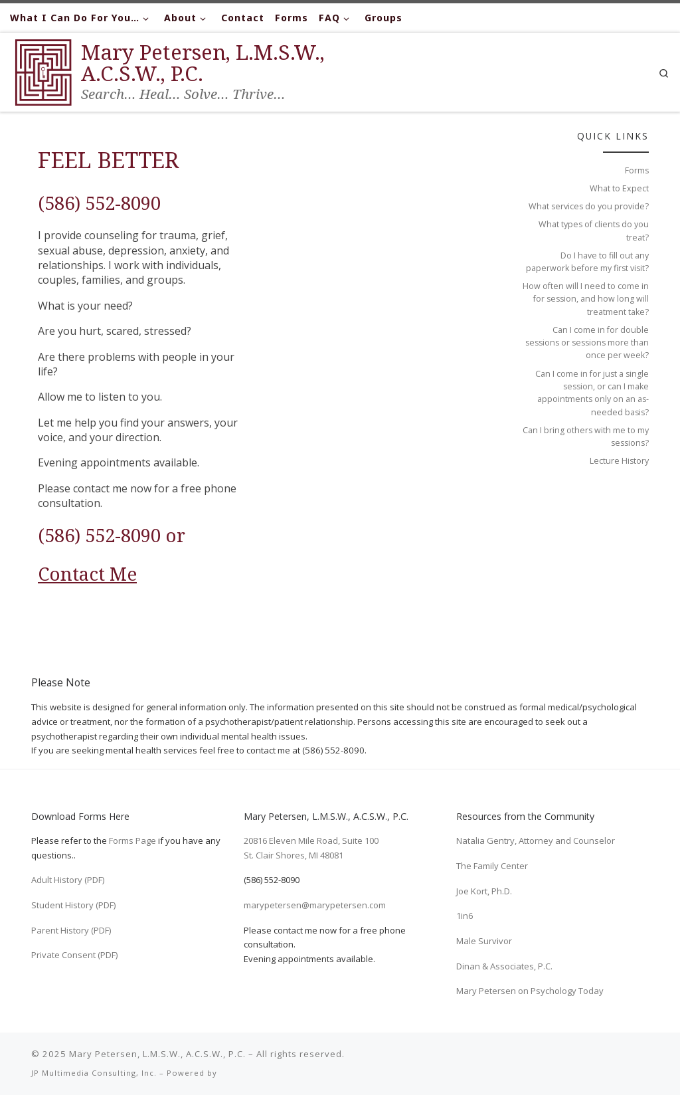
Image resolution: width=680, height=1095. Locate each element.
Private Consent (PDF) (74, 955)
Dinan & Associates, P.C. (504, 966)
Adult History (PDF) (67, 880)
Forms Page (132, 840)
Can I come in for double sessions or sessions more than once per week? (587, 342)
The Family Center (492, 866)
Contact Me (87, 573)
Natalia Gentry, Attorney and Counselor (535, 840)
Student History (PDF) (73, 905)
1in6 (464, 916)
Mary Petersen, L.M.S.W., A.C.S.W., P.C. (157, 1054)
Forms (637, 170)
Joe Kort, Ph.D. (484, 891)
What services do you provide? (589, 206)
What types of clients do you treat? (594, 231)
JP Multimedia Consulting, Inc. (94, 1073)
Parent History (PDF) (71, 930)
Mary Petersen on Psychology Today (530, 991)
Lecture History (619, 460)
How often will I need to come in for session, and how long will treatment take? (586, 299)
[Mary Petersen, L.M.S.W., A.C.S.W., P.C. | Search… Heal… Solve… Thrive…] (43, 69)
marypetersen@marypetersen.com (315, 905)
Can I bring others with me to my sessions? (586, 436)
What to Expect (619, 188)
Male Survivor (484, 941)
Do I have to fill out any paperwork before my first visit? (587, 262)
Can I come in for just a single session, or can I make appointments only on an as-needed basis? (592, 393)
